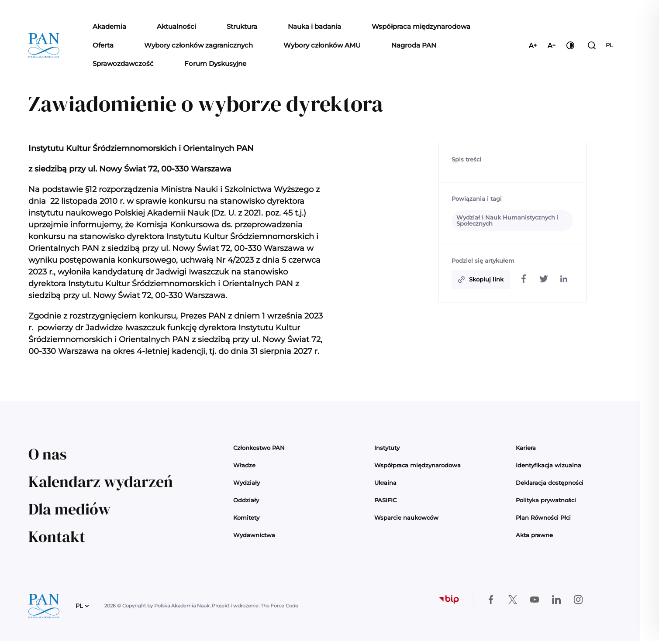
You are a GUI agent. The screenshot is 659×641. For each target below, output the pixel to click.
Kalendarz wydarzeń (100, 481)
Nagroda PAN (413, 45)
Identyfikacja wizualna (548, 465)
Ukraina (385, 482)
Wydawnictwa (254, 534)
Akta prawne (534, 534)
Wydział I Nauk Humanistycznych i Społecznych (507, 220)
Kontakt (56, 536)
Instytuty (387, 447)
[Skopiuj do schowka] (481, 279)
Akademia (109, 26)
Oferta (103, 45)
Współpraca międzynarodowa (421, 26)
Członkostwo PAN (259, 447)
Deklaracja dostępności (549, 482)
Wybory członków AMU (322, 45)
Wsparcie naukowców (406, 517)
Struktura (242, 26)
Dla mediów (69, 509)
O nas (47, 454)
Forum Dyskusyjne (215, 63)
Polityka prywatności (546, 500)
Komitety (246, 517)
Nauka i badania (314, 26)
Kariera (526, 447)
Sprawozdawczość (123, 63)
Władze (244, 465)
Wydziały (246, 482)
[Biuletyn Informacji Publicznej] (449, 599)
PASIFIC (385, 500)
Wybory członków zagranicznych (198, 45)
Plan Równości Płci (543, 517)
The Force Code (279, 606)
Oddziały (246, 500)
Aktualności (176, 26)
